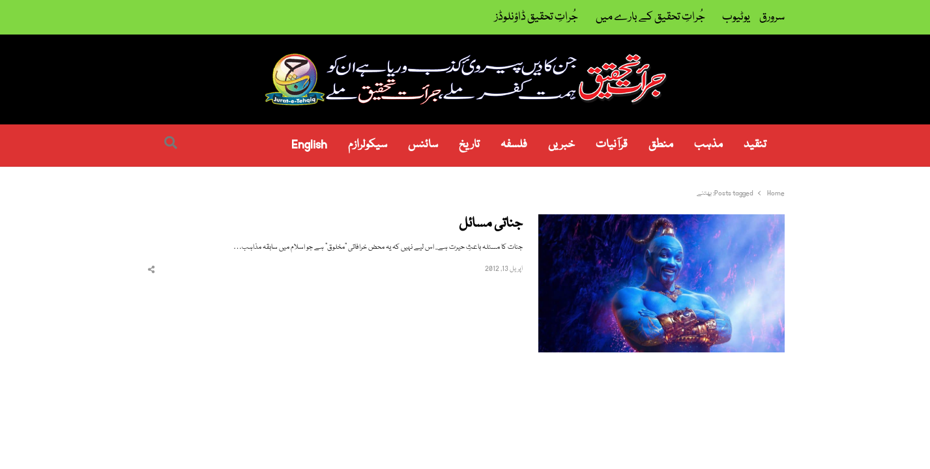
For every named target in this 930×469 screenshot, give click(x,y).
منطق (660, 145)
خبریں (561, 145)
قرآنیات (612, 145)
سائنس (423, 145)
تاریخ (469, 145)
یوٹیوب (736, 17)
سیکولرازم (367, 145)
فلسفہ (514, 145)
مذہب (708, 145)
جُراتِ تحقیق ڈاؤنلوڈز (536, 17)
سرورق (772, 17)
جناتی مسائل (491, 224)
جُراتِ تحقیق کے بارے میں (650, 17)
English (309, 145)
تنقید (755, 145)
